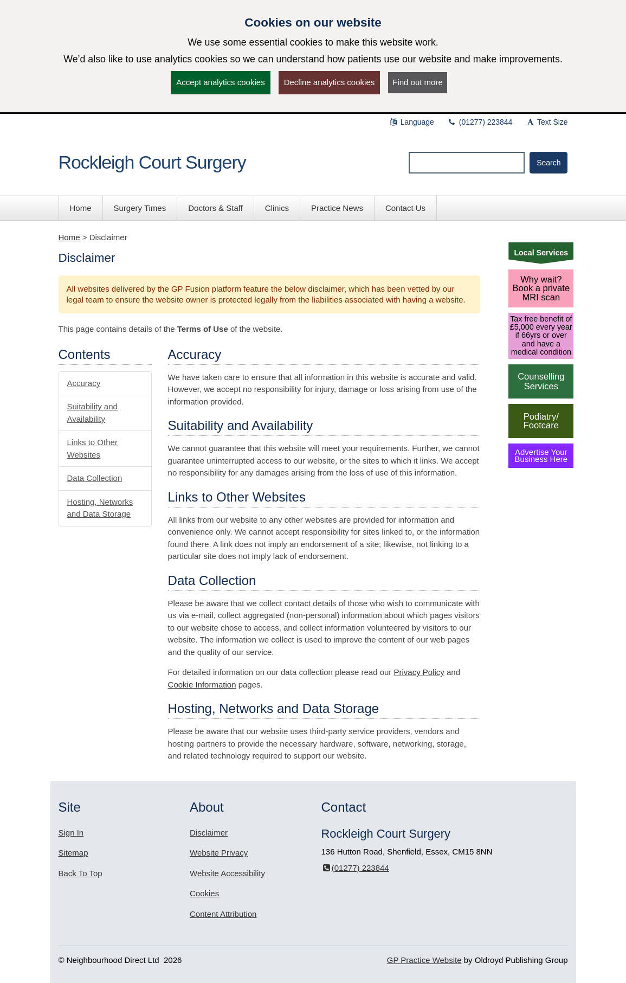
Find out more (417, 82)
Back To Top (80, 873)
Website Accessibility (227, 873)
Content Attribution (223, 913)
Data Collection (94, 478)
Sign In (71, 832)
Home (69, 237)
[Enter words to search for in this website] (467, 163)
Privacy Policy (419, 672)
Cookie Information (202, 684)
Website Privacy (219, 852)
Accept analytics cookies (220, 82)
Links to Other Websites (92, 448)
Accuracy (84, 383)
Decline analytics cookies (329, 82)
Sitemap (73, 852)
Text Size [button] (546, 122)
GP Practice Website (424, 960)
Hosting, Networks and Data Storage (100, 508)
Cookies (204, 893)
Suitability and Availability (92, 412)
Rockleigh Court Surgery (152, 162)
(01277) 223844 (479, 122)
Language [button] (411, 122)
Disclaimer (209, 832)
